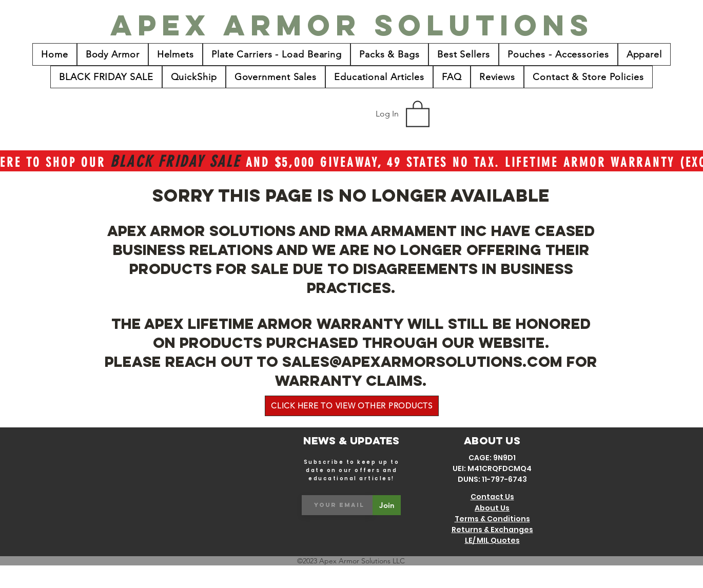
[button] (417, 113)
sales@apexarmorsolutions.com (422, 361)
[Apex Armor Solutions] (352, 25)
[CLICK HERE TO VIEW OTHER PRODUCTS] (352, 406)
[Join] (387, 505)
